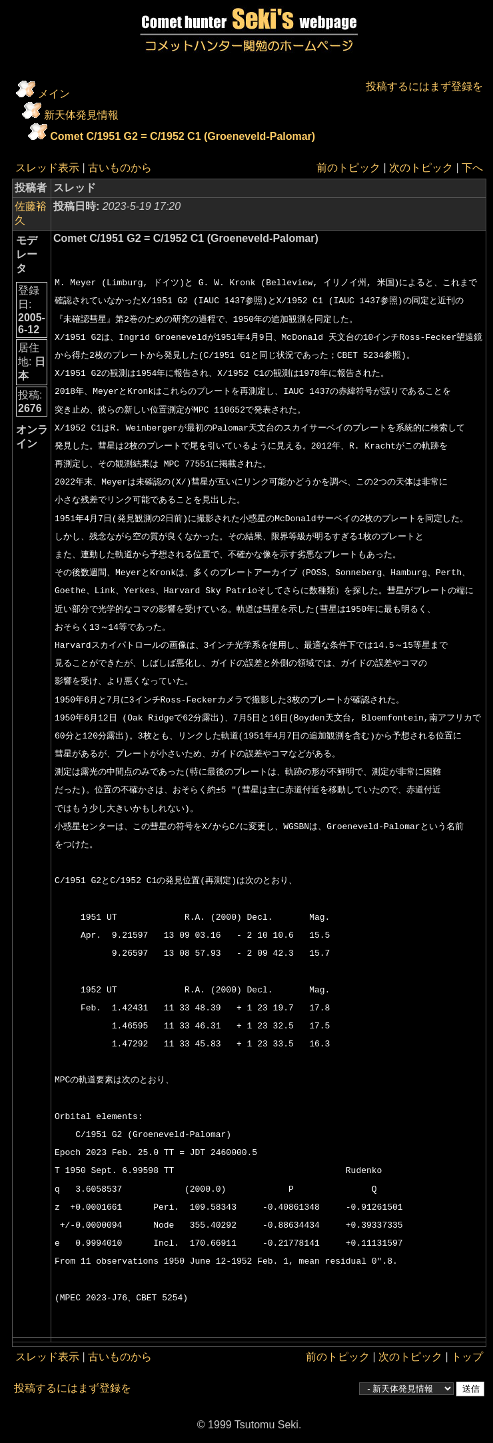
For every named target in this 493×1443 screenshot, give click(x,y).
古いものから (120, 167)
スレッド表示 (47, 167)
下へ (472, 167)
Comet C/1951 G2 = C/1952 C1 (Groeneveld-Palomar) (182, 136)
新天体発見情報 (81, 115)
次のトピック (421, 167)
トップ (467, 1356)
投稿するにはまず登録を (424, 86)
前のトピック (348, 167)
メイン (54, 93)
